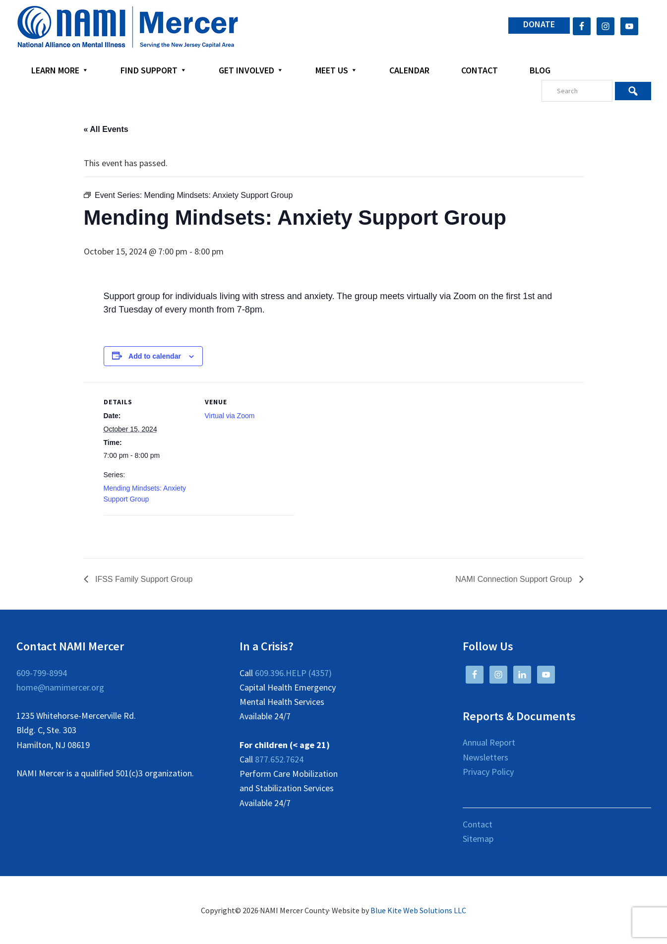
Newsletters (485, 757)
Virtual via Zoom (230, 416)
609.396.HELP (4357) (293, 673)
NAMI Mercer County (127, 27)
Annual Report (489, 742)
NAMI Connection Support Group (514, 579)
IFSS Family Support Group (143, 579)
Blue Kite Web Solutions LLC (418, 910)
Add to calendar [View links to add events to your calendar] (154, 356)
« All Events (106, 129)
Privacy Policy (488, 771)
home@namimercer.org (60, 687)
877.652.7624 (279, 759)
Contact (477, 824)
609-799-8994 (41, 673)
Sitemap (478, 838)
